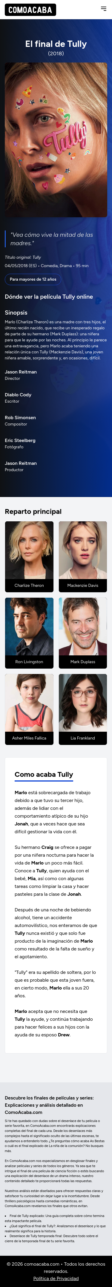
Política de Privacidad (56, 1278)
